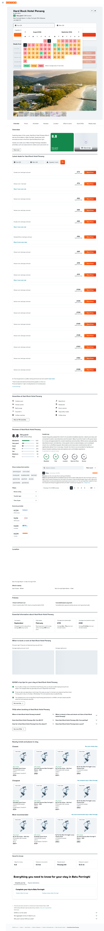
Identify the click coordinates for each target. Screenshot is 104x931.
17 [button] (25, 53)
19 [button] (33, 53)
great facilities (16, 499)
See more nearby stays (91, 734)
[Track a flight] (3, 26)
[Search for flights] (3, 7)
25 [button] (29, 57)
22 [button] (45, 53)
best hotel (34, 491)
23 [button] (49, 53)
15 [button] (45, 49)
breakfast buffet (25, 491)
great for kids (16, 495)
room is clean (26, 487)
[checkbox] (20, 527)
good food (24, 495)
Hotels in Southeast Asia (47, 915)
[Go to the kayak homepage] (11, 3)
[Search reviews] (64, 484)
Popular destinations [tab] (33, 871)
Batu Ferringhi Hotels (60, 915)
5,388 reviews (27, 15)
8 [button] (45, 45)
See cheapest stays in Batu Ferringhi (87, 768)
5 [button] (33, 45)
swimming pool (17, 487)
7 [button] (41, 45)
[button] (3, 2)
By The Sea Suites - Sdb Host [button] (64, 756)
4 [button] (29, 45)
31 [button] (25, 61)
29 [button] (45, 57)
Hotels (21, 915)
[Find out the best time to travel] (3, 30)
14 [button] (41, 49)
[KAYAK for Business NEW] (3, 33)
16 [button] (49, 49)
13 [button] (37, 49)
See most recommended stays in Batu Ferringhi (84, 803)
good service (25, 499)
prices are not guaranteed (45, 896)
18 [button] (29, 53)
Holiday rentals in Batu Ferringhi (50, 881)
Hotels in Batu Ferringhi (22, 881)
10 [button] (25, 49)
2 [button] (49, 41)
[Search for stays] (3, 11)
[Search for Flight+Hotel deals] (3, 18)
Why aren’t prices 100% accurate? (55, 907)
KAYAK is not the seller (55, 901)
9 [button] (49, 45)
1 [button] (58, 41)
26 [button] (33, 57)
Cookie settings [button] (16, 402)
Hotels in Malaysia (36, 915)
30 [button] (49, 57)
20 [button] (37, 53)
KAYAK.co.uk (15, 915)
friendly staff (16, 491)
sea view (31, 495)
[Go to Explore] (3, 23)
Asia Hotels (27, 915)
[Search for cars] (3, 14)
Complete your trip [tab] (20, 871)
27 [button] (37, 57)
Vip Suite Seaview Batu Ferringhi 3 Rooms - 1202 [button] (43, 757)
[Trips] (3, 38)
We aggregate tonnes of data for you (55, 904)
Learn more (52, 395)
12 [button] (33, 49)
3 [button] (25, 45)
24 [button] (25, 57)
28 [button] (41, 57)
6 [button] (37, 45)
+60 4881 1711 (17, 20)
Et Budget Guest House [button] (19, 756)
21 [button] (41, 53)
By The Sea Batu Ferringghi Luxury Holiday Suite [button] (86, 755)
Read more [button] (87, 499)
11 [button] (29, 49)
